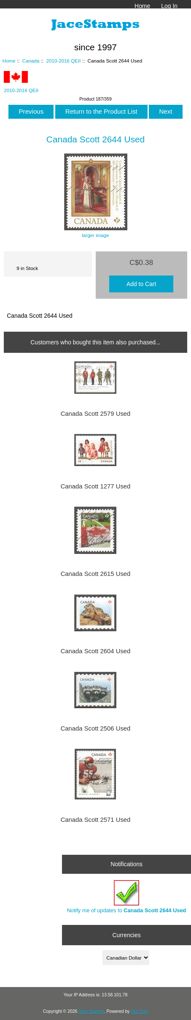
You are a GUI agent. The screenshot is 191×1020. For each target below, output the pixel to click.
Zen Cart (139, 1011)
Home (142, 6)
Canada (31, 60)
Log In (169, 6)
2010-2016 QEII (63, 60)
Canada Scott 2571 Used (96, 819)
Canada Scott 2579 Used (96, 413)
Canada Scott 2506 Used (96, 728)
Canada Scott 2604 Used (96, 651)
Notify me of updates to (126, 897)
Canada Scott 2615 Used (96, 573)
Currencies (126, 935)
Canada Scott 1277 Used (96, 486)
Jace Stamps (91, 1011)
